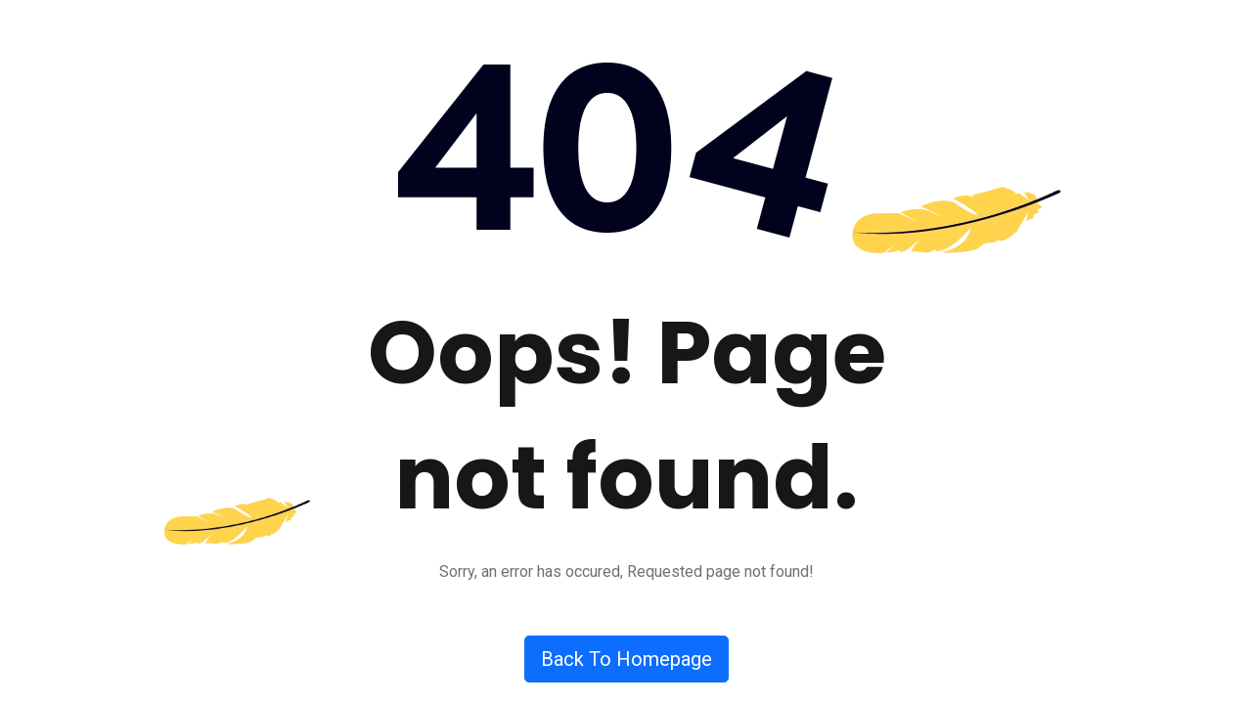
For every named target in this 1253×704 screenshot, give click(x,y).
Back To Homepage (626, 659)
